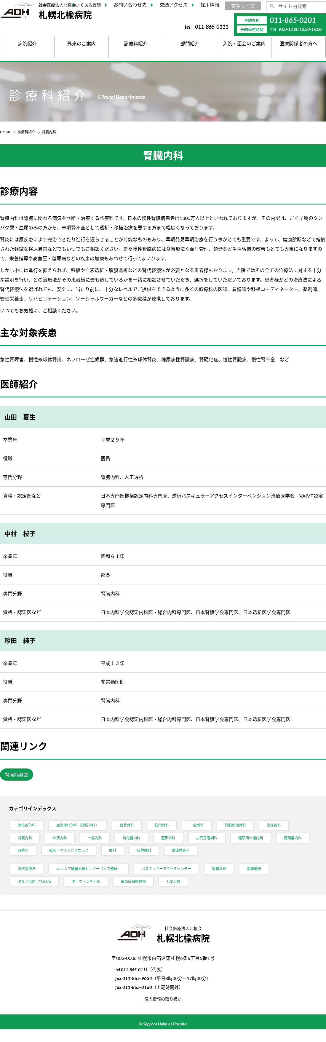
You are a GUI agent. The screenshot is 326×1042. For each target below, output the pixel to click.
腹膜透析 (279, 878)
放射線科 (196, 857)
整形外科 (179, 842)
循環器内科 (28, 857)
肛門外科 (175, 827)
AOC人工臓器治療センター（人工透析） (97, 878)
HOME (5, 132)
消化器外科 (28, 827)
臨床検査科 (235, 857)
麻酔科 (65, 857)
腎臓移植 (242, 878)
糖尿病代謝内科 (268, 842)
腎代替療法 (28, 878)
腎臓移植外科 (254, 827)
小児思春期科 (221, 842)
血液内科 (63, 842)
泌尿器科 (295, 827)
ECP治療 (190, 893)
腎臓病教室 (16, 775)
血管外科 (138, 827)
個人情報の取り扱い (163, 1011)
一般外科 (212, 827)
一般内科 (100, 842)
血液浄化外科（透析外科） (84, 827)
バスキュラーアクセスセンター (184, 878)
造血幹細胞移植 (146, 893)
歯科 (163, 857)
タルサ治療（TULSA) (37, 893)
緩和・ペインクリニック (115, 857)
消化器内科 (140, 842)
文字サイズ (243, 6)
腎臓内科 (26, 842)
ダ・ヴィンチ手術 (94, 893)
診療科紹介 (26, 132)
